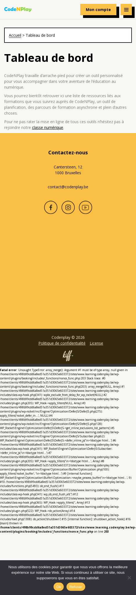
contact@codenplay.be (68, 186)
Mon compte (98, 9)
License (96, 346)
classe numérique (47, 127)
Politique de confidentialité (62, 346)
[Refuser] (129, 577)
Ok (58, 587)
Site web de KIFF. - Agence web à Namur (68, 358)
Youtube (85, 210)
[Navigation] (126, 9)
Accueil (15, 35)
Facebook (50, 210)
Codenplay (18, 10)
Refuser (75, 587)
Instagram (68, 210)
